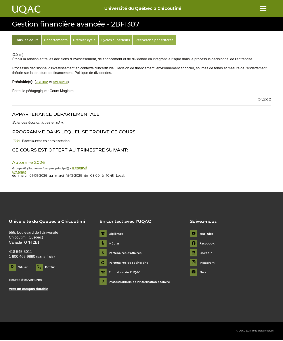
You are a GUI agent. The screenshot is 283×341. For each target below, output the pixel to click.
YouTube (206, 234)
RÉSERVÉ (80, 168)
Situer (23, 268)
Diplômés (116, 234)
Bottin (50, 268)
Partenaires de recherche (130, 263)
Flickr (203, 273)
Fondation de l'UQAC (126, 273)
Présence (20, 172)
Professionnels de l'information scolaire (142, 282)
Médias (114, 244)
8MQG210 (62, 82)
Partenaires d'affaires (126, 253)
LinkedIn (206, 253)
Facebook (207, 244)
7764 (17, 141)
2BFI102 (42, 82)
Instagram (207, 263)
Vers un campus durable (30, 290)
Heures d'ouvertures (27, 280)
